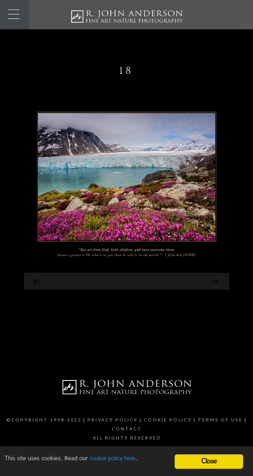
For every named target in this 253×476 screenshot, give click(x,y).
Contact (127, 428)
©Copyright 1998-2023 (43, 419)
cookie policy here (113, 458)
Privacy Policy (112, 419)
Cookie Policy (168, 419)
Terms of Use (220, 419)
